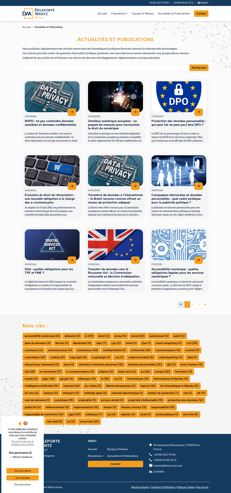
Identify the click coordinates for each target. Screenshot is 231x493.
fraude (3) (31, 378)
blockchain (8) (82, 343)
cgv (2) (116, 343)
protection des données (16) (185, 400)
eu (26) (145, 371)
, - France (177, 447)
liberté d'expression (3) (121, 385)
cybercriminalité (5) (141, 357)
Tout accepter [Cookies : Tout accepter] (22, 470)
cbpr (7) (101, 343)
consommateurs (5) (168, 350)
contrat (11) (192, 350)
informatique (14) (138, 378)
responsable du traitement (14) (44, 414)
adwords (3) (72, 336)
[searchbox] (26, 67)
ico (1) (118, 378)
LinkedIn (158, 471)
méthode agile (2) (95, 393)
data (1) (192, 357)
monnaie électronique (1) (127, 393)
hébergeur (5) (87, 378)
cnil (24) (192, 343)
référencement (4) (57, 407)
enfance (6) (106, 371)
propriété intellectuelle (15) (145, 400)
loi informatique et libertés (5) (179, 385)
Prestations (118, 13)
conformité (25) (141, 350)
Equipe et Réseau (143, 13)
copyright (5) (78, 357)
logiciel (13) (148, 385)
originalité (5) (87, 400)
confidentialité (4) (114, 350)
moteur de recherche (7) (163, 393)
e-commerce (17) (50, 371)
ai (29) (89, 336)
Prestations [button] (95, 456)
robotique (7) (93, 414)
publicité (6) (33, 407)
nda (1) (188, 393)
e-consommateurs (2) (80, 371)
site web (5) (54, 421)
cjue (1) (146, 343)
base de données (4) (38, 343)
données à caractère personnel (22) (101, 364)
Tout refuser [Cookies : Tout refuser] (22, 477)
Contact (201, 13)
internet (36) (71, 385)
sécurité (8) (190, 414)
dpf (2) (171, 364)
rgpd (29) (74, 414)
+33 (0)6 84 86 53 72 (183, 3)
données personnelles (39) (145, 364)
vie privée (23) (89, 421)
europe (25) (162, 371)
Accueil (102, 13)
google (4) (66, 378)
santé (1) (145, 414)
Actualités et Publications (174, 13)
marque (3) (51, 393)
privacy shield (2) (112, 400)
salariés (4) (128, 414)
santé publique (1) (167, 414)
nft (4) (201, 393)
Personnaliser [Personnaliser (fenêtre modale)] (22, 484)
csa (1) (119, 357)
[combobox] (106, 67)
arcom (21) (138, 336)
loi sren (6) (32, 393)
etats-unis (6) (127, 371)
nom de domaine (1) (37, 400)
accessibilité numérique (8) (42, 336)
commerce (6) (34, 350)
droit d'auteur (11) (191, 364)
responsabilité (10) (163, 407)
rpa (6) (111, 414)
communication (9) (60, 350)
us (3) (71, 421)
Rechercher (199, 67)
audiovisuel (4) (159, 336)
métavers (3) (71, 393)
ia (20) (105, 378)
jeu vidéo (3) (93, 385)
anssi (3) (104, 336)
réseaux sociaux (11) (133, 407)
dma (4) (69, 364)
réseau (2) (109, 407)
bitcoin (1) (61, 343)
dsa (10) (30, 371)
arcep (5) (120, 336)
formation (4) (183, 371)
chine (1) (131, 343)
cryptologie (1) (101, 357)
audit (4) (179, 336)
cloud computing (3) (169, 343)
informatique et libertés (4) (170, 378)
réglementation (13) (86, 407)
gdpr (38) (48, 378)
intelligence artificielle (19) (42, 385)
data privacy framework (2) (42, 364)
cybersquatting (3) (170, 357)
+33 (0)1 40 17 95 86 (159, 3)
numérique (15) (64, 400)
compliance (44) (87, 350)
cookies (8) (57, 357)
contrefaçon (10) (35, 357)
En (203, 3)
